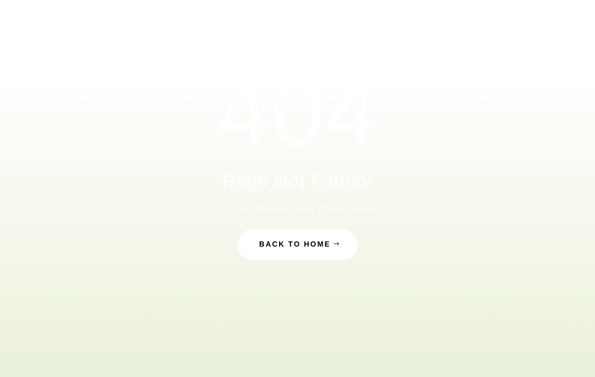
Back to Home (294, 244)
